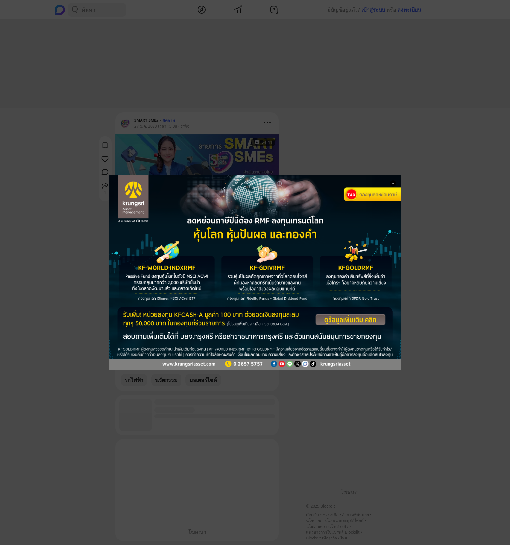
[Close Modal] (393, 183)
